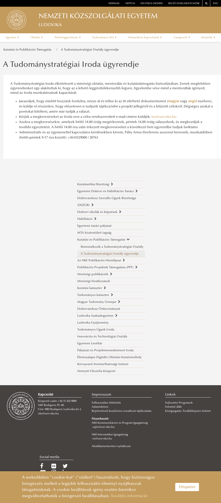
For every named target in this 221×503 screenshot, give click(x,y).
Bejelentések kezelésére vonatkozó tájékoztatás (122, 411)
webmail (114, 3)
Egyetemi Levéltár (89, 343)
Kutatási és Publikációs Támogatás (28, 49)
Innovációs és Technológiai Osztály (102, 336)
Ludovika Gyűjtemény (93, 322)
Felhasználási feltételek (106, 403)
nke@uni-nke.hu (48, 413)
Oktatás (36, 37)
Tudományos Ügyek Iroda (95, 329)
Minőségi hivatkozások (93, 281)
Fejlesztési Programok (179, 403)
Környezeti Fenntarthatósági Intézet (102, 364)
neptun (130, 3)
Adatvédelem (100, 407)
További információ (129, 496)
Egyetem (12, 37)
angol (192, 101)
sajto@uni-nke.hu (103, 427)
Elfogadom (187, 487)
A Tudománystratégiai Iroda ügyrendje (71, 65)
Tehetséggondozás (67, 37)
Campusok (182, 37)
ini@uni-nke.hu (102, 439)
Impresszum (101, 394)
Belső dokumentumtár (183, 3)
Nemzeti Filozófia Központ (96, 371)
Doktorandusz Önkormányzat (98, 309)
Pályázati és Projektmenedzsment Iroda (105, 350)
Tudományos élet (104, 37)
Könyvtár (208, 37)
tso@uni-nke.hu (164, 117)
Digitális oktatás (151, 3)
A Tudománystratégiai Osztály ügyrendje (90, 49)
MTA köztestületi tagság (94, 233)
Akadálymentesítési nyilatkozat (111, 446)
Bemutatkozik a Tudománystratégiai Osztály (112, 247)
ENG (215, 3)
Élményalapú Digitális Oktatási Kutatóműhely (109, 357)
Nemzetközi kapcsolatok (145, 37)
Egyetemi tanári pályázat (94, 226)
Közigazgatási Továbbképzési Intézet (188, 411)
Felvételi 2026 (173, 407)
